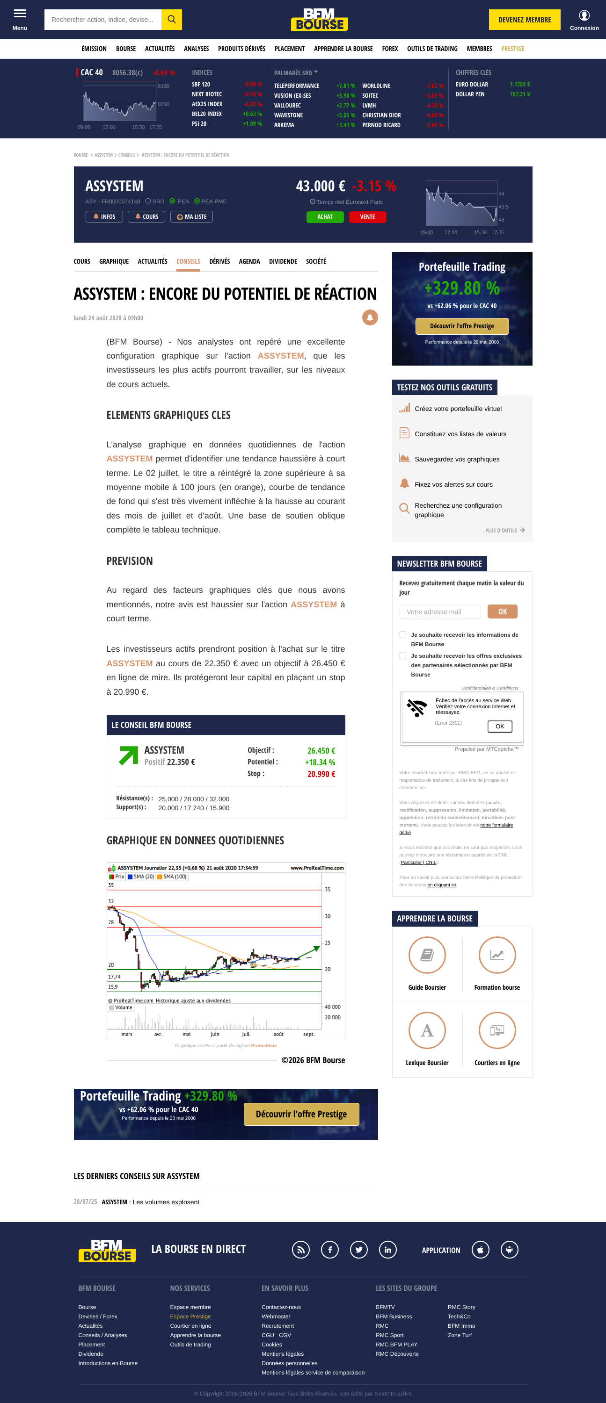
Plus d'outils (505, 530)
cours (82, 261)
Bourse (126, 48)
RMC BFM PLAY (396, 1344)
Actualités (160, 48)
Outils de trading (432, 48)
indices (202, 72)
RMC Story (461, 1307)
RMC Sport (389, 1335)
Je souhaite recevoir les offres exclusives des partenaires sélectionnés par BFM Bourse (461, 665)
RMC (382, 1326)
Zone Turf (460, 1335)
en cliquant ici (442, 885)
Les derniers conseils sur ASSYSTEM (137, 1176)
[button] (171, 19)
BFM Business (394, 1316)
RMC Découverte (397, 1354)
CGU (268, 1335)
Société (316, 261)
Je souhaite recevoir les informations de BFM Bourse (459, 640)
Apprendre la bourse (343, 48)
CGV (285, 1335)
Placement (290, 48)
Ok (502, 611)
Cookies (272, 1344)
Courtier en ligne (190, 1326)
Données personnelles (289, 1363)
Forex (390, 48)
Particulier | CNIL (418, 862)
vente (367, 217)
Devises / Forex (98, 1316)
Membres (479, 48)
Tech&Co (459, 1316)
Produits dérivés (241, 48)
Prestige (513, 48)
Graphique (114, 261)
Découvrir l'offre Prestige (462, 326)
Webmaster (276, 1316)
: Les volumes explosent (150, 1202)
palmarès (287, 73)
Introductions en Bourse (108, 1363)
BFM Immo (461, 1326)
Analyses (196, 48)
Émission (94, 48)
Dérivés (219, 261)
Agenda (249, 261)
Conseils (126, 155)
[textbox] (102, 19)
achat (324, 217)
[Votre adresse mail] (440, 612)
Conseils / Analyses (103, 1335)
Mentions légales (283, 1354)
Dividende (283, 261)
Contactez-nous (281, 1307)
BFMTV (385, 1307)
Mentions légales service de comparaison (313, 1372)
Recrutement (278, 1326)
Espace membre (190, 1307)
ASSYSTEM (104, 155)
